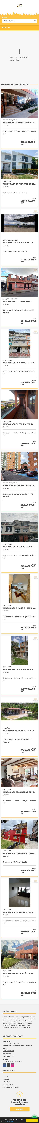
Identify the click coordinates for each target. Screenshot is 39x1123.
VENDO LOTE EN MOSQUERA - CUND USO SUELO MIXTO (19, 243)
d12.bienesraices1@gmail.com (13, 1061)
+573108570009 (8, 1051)
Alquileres (7, 1082)
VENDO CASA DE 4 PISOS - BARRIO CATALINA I (19, 363)
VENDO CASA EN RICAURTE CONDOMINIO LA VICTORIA (19, 184)
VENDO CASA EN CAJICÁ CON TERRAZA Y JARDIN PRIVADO (19, 973)
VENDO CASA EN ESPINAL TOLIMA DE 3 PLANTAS (19, 424)
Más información (10, 1121)
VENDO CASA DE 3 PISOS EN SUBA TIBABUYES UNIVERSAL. (19, 669)
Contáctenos (8, 1085)
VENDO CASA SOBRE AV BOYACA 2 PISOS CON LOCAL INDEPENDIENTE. (19, 912)
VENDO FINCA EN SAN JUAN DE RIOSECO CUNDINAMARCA (19, 731)
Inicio (6, 1076)
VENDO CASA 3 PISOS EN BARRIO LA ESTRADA (19, 608)
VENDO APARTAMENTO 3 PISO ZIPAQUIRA (19, 123)
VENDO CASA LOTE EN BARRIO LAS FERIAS (19, 302)
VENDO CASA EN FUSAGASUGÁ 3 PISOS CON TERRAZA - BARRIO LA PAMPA (19, 547)
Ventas (6, 1079)
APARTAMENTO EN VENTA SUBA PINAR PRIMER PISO (19, 486)
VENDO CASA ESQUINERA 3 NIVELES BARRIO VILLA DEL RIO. (19, 853)
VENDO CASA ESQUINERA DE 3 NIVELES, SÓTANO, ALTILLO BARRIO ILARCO (19, 792)
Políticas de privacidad (11, 1087)
